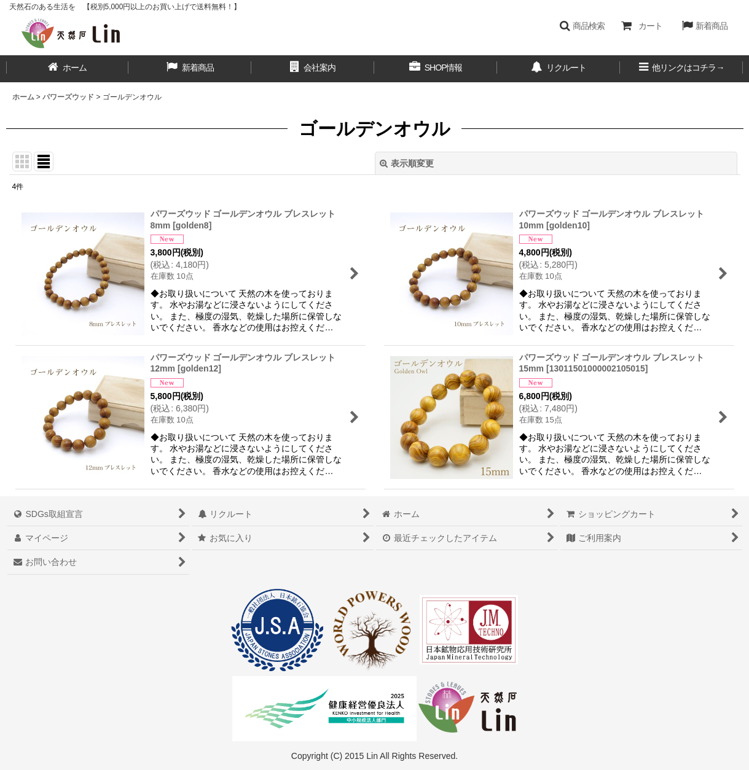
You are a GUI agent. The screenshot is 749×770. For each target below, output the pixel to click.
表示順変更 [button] (407, 163)
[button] (582, 25)
